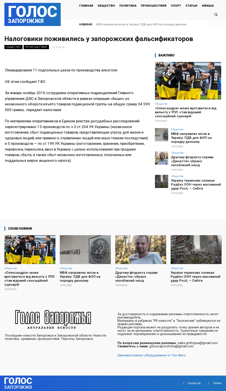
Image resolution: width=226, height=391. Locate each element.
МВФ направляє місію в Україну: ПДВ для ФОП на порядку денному (141, 24)
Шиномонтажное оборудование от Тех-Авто (151, 355)
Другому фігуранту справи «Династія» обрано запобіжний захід (192, 155)
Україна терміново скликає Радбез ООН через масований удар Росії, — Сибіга (196, 177)
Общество (13, 47)
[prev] (212, 24)
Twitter (217, 383)
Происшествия (36, 47)
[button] (216, 14)
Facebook (194, 383)
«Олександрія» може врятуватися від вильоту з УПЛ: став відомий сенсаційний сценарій (185, 112)
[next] (219, 24)
